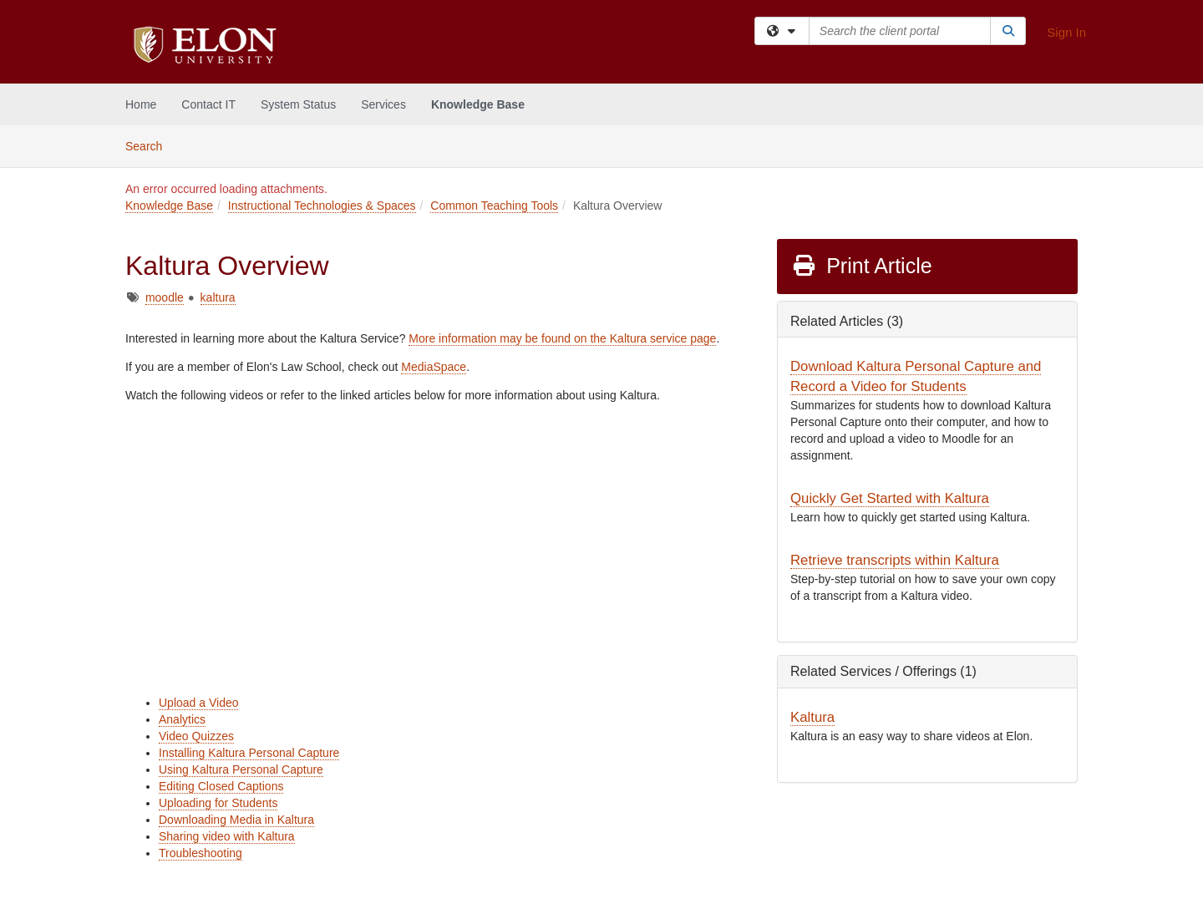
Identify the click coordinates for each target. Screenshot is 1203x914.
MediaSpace (433, 366)
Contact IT (208, 104)
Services (383, 104)
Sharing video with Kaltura (227, 836)
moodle (164, 297)
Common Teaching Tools (494, 205)
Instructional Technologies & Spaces (322, 205)
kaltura (218, 297)
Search (150, 145)
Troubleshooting (200, 853)
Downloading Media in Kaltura (236, 819)
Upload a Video (198, 702)
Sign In (1066, 32)
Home (140, 104)
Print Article (861, 265)
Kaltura (812, 717)
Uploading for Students (218, 803)
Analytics (182, 719)
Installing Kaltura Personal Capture (249, 752)
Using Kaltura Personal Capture (241, 769)
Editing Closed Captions (221, 786)
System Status (298, 104)
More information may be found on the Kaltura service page (562, 338)
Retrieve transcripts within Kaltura (894, 560)
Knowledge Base (478, 104)
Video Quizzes (196, 736)
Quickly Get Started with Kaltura (889, 498)
